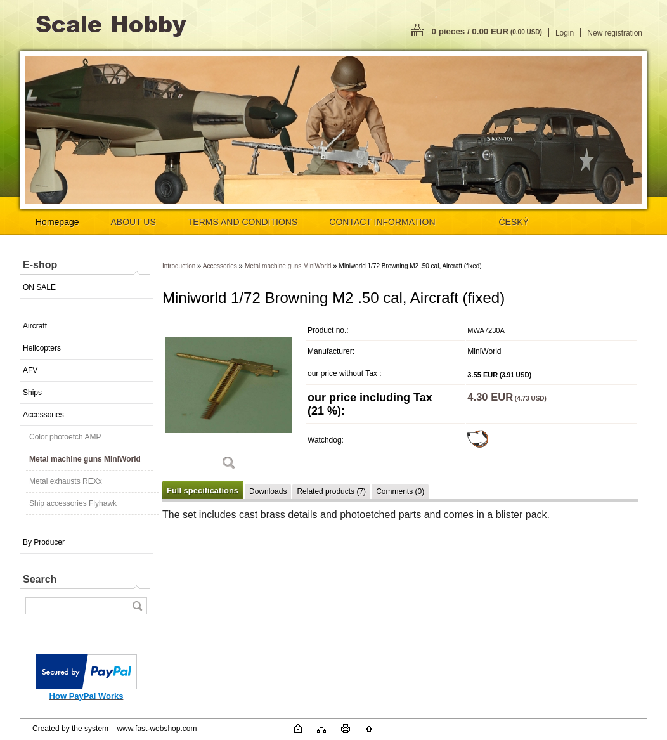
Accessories (43, 414)
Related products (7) (331, 491)
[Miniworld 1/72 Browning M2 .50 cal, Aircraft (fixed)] (229, 399)
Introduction (178, 266)
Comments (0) (400, 491)
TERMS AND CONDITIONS (242, 222)
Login (564, 33)
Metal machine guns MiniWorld (85, 459)
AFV (30, 370)
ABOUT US (133, 222)
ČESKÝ (514, 222)
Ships (32, 392)
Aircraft (35, 325)
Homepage (57, 222)
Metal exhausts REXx (65, 481)
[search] (137, 606)
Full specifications (202, 490)
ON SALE (39, 287)
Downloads (268, 491)
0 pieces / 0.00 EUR (487, 31)
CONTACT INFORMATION (382, 222)
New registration (614, 33)
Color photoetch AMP (65, 436)
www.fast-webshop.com (157, 728)
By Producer (44, 542)
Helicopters (42, 348)
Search (39, 579)
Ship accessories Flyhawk (73, 503)
